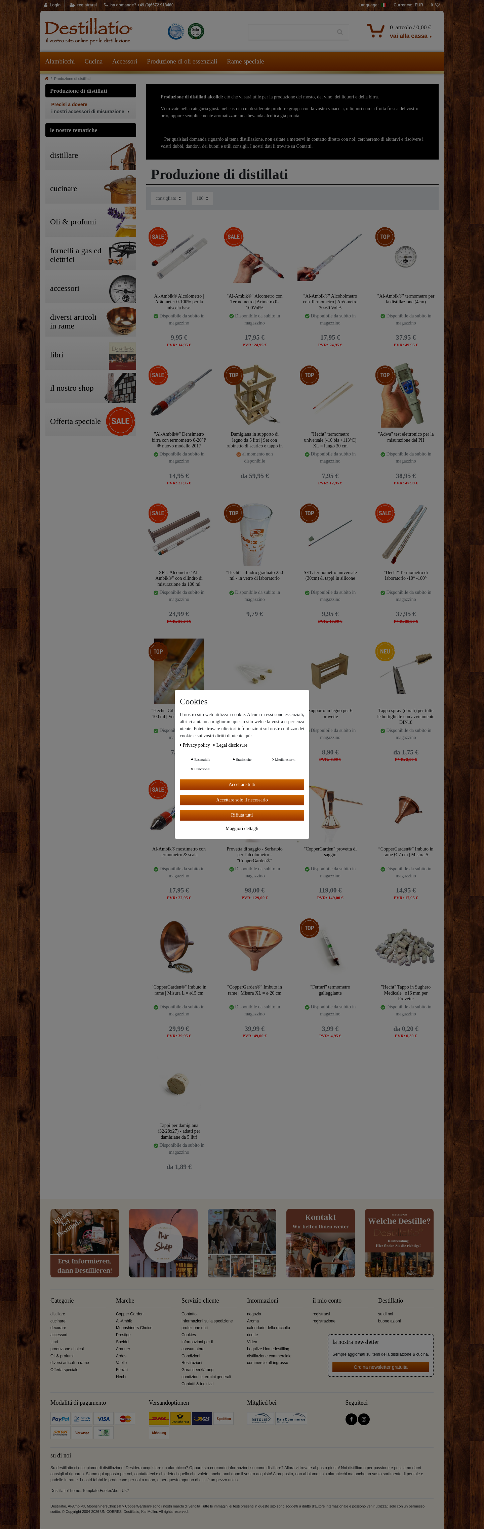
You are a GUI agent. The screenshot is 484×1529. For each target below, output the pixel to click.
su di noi (385, 1314)
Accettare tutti (242, 784)
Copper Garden (130, 1314)
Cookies (189, 1335)
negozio (254, 1314)
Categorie (62, 1301)
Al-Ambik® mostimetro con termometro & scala (179, 852)
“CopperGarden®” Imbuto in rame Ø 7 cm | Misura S (406, 852)
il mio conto (327, 1301)
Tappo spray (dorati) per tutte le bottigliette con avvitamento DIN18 (406, 716)
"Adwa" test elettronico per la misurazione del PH (406, 437)
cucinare (58, 1321)
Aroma (253, 1321)
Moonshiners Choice (134, 1327)
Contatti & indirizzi (197, 1384)
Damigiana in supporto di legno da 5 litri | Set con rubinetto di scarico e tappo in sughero (255, 440)
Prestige (123, 1335)
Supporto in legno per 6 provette (330, 713)
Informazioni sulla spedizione (207, 1321)
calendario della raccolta (268, 1327)
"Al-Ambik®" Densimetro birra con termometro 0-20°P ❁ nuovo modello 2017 (179, 440)
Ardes (121, 1356)
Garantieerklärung (197, 1369)
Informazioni (262, 1301)
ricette (252, 1335)
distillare (57, 1314)
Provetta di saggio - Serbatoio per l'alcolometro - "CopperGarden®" (254, 854)
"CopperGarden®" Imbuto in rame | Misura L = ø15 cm (179, 990)
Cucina (93, 61)
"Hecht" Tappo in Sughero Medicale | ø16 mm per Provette (406, 993)
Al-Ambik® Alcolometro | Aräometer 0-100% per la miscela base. (179, 302)
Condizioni (191, 1356)
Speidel (122, 1342)
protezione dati (195, 1327)
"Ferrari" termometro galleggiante (330, 990)
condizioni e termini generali (206, 1376)
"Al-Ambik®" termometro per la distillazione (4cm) (406, 299)
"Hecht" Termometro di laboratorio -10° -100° (406, 575)
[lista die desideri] (435, 5)
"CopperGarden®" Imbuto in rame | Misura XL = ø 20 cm (254, 990)
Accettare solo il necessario (242, 799)
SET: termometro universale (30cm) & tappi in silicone (330, 575)
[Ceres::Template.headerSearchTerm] (289, 32)
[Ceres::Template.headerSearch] (340, 32)
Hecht (121, 1376)
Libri (54, 1342)
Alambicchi (60, 61)
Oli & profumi (62, 1356)
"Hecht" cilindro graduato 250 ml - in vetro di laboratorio (254, 575)
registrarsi (321, 1314)
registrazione (324, 1321)
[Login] (52, 5)
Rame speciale (245, 61)
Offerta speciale (64, 1369)
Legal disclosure (230, 745)
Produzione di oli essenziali (182, 61)
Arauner (123, 1349)
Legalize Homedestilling (268, 1349)
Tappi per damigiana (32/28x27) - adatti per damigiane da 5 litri (179, 1131)
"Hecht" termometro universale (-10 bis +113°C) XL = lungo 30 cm (330, 440)
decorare (58, 1327)
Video (252, 1342)
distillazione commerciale (269, 1356)
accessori (58, 1335)
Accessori (124, 61)
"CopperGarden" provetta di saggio (330, 852)
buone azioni (389, 1321)
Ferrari (122, 1369)
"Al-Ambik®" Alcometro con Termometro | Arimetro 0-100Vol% (255, 302)
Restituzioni (192, 1362)
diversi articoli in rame (69, 1362)
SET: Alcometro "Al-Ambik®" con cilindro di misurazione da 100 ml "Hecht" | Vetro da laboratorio (179, 578)
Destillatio (390, 1301)
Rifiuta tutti (242, 815)
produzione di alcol (67, 1349)
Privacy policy (195, 745)
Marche (125, 1301)
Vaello (121, 1362)
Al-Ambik (124, 1321)
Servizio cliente (200, 1301)
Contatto (189, 1314)
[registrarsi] (83, 5)
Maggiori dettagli (242, 828)
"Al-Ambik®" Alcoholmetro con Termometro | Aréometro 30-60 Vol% (330, 302)
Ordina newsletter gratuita (381, 1367)
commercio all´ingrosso (267, 1362)
